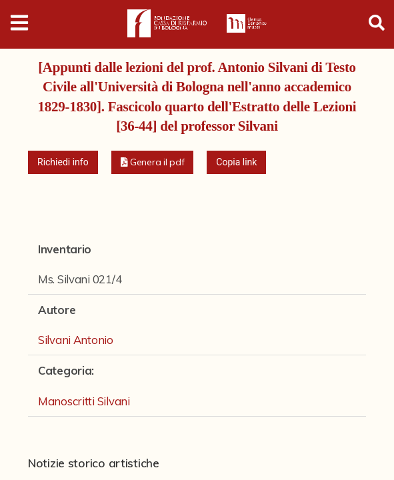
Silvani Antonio (75, 340)
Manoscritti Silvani (84, 401)
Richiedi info (63, 162)
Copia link (236, 162)
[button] (152, 162)
